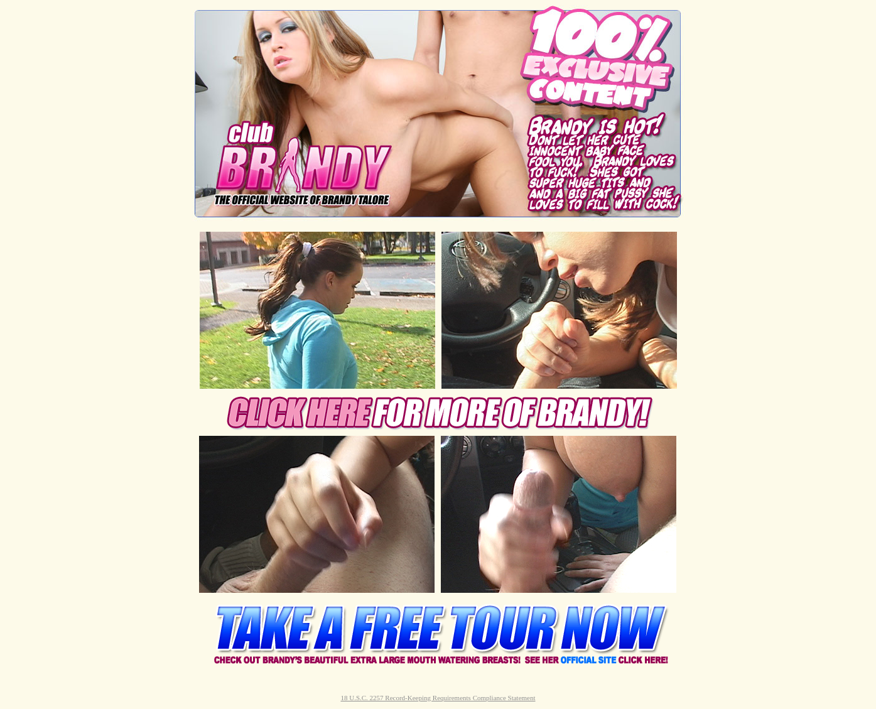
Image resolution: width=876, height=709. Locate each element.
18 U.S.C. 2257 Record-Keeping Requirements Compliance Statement (437, 697)
